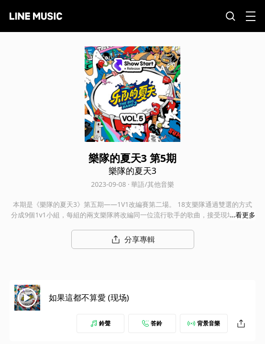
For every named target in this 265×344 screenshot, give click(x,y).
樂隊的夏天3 (132, 170)
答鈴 (152, 323)
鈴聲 (100, 323)
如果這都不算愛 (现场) (89, 297)
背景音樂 (204, 323)
